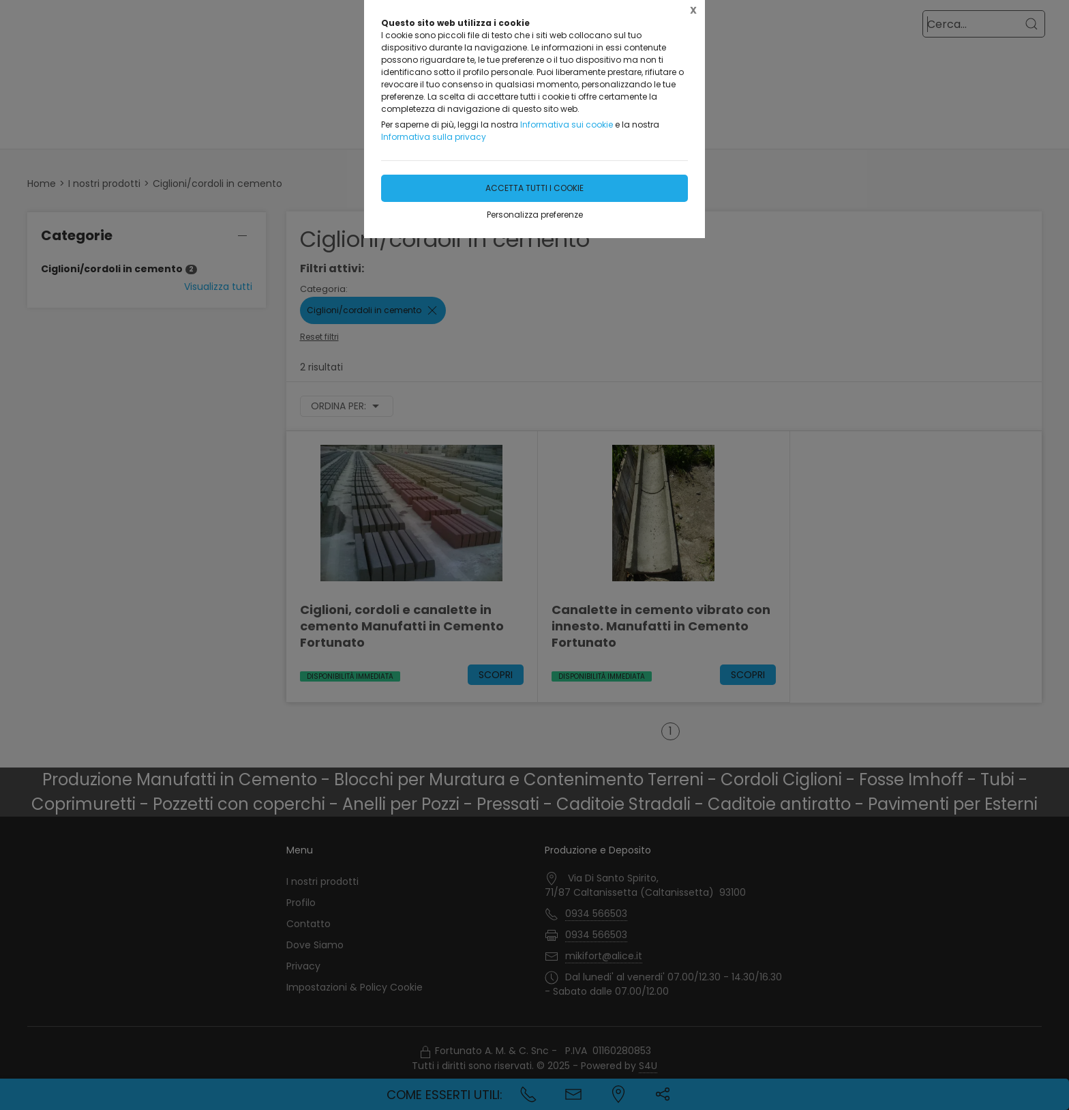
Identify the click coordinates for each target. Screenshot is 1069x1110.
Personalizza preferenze (535, 214)
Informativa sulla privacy (433, 137)
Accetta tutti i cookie (534, 188)
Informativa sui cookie (566, 124)
